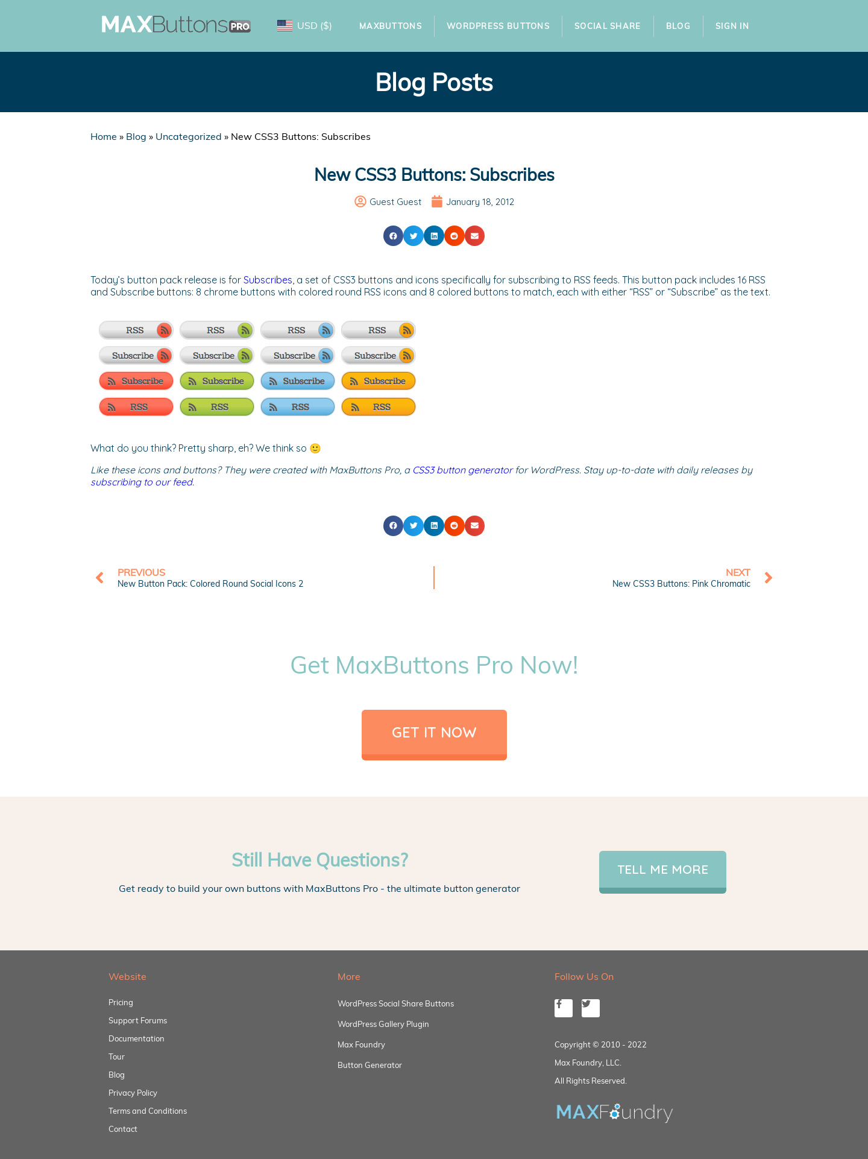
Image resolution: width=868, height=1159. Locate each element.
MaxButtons (390, 26)
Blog (678, 26)
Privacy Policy (132, 1092)
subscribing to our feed (141, 482)
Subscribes (268, 280)
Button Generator (370, 1065)
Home (103, 136)
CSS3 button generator (462, 470)
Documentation (136, 1038)
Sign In (732, 26)
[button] (393, 236)
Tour (116, 1056)
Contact (122, 1129)
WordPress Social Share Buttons (396, 1003)
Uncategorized (189, 136)
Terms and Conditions (147, 1111)
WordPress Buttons (498, 26)
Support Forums (137, 1020)
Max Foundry (361, 1044)
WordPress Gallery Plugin (383, 1024)
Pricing (120, 1002)
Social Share (607, 26)
